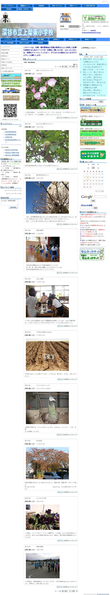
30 (90, 187)
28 (84, 187)
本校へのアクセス (57, 5)
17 (93, 181)
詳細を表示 (74, 118)
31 (84, 174)
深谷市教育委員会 (10, 132)
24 (93, 184)
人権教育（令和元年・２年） (25, 9)
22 (87, 184)
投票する (59, 117)
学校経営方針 (24, 39)
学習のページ (73, 5)
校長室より (56, 39)
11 (96, 178)
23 (90, 184)
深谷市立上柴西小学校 (12, 152)
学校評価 (41, 5)
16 (90, 181)
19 (99, 181)
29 (87, 187)
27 (102, 184)
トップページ (8, 39)
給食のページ (89, 39)
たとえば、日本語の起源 (9, 202)
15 (87, 181)
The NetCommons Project (103, 594)
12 (99, 178)
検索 (20, 126)
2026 (93, 164)
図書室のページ (25, 5)
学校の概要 (40, 39)
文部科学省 (8, 137)
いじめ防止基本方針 (89, 5)
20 (102, 181)
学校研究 (8, 9)
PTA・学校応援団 (8, 43)
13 (102, 178)
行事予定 (4, 65)
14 (84, 181)
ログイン (105, 1)
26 (99, 184)
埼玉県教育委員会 (10, 134)
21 (84, 184)
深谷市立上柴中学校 (11, 150)
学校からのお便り (24, 43)
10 (93, 178)
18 (96, 181)
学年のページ (73, 39)
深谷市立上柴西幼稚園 (12, 155)
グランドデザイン (9, 5)
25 (96, 184)
